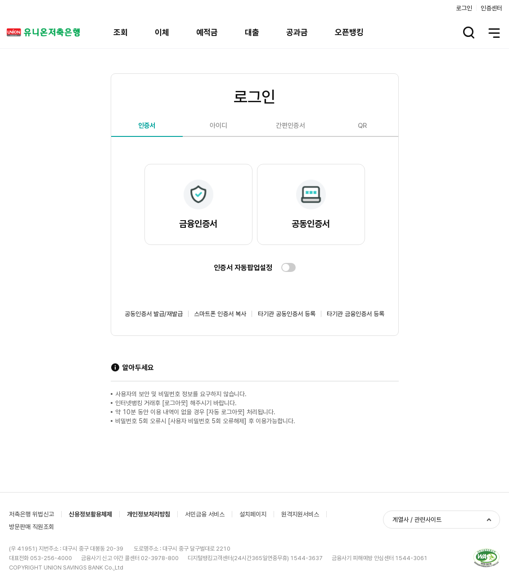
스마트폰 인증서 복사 (220, 313)
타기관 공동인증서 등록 (286, 313)
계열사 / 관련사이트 (416, 519)
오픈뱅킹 (349, 32)
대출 (252, 32)
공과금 (297, 32)
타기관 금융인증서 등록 (355, 313)
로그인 (464, 8)
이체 (162, 32)
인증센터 (491, 8)
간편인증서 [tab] (290, 126)
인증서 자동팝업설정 (243, 267)
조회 (120, 32)
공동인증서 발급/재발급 (154, 313)
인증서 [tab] (147, 126)
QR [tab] (362, 126)
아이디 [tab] (218, 126)
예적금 (207, 32)
